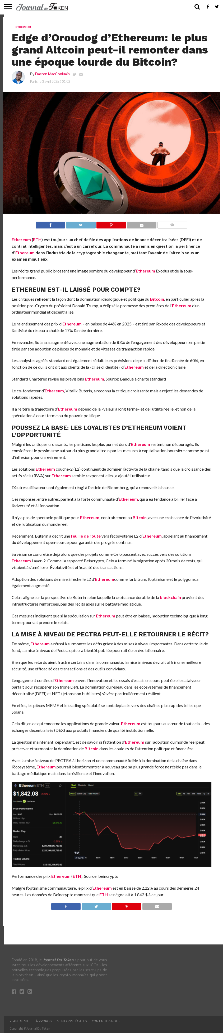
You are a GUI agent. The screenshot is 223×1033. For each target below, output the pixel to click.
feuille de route (86, 535)
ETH (37, 239)
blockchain (170, 597)
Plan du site (20, 1021)
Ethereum (21, 239)
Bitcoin (157, 298)
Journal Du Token (58, 960)
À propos (44, 1021)
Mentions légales (72, 1021)
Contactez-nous (106, 1021)
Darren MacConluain (52, 74)
